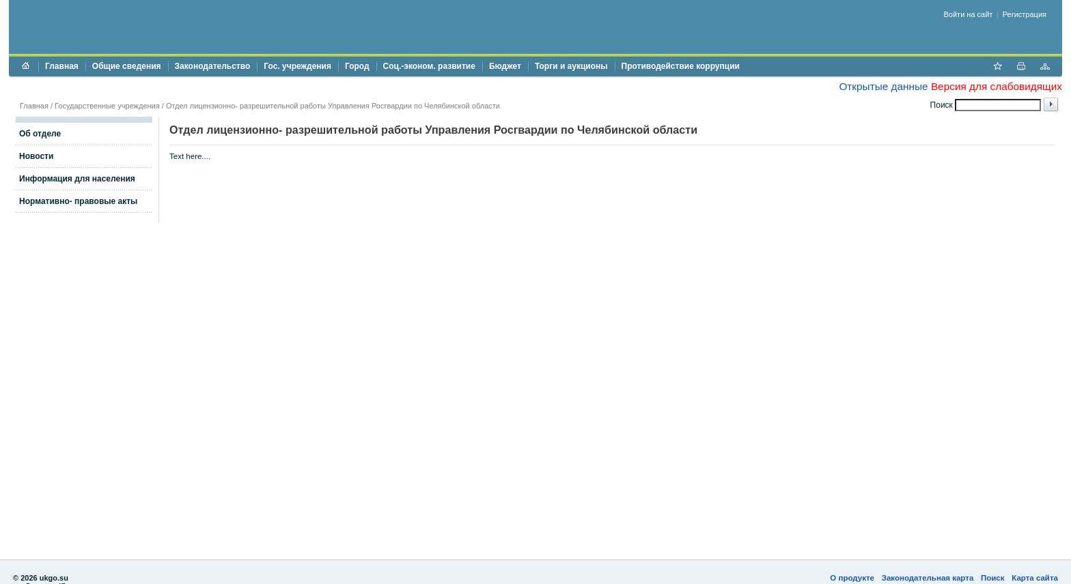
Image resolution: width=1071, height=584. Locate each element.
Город (357, 66)
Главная (62, 66)
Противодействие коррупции (681, 66)
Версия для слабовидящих (996, 86)
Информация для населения (77, 179)
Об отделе (40, 133)
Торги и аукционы (571, 66)
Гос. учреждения (297, 66)
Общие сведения (126, 66)
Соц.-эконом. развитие (429, 66)
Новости (36, 156)
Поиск (993, 578)
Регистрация (1024, 14)
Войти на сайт (968, 14)
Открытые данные (883, 86)
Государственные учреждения (107, 106)
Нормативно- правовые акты (78, 201)
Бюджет (505, 66)
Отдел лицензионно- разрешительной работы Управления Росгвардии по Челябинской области (333, 106)
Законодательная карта (928, 578)
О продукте (852, 578)
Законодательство (213, 66)
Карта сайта (1035, 578)
